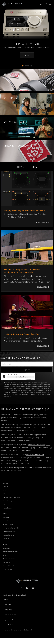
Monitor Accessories (9, 559)
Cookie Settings (7, 508)
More (27, 55)
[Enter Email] (27, 364)
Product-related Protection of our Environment (18, 630)
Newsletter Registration (10, 501)
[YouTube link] (33, 588)
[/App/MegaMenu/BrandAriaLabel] (12, 4)
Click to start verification (20, 377)
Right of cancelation (10, 620)
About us (5, 486)
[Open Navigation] (50, 4)
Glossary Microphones (9, 531)
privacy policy (7, 396)
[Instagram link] (27, 588)
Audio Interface (7, 569)
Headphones (6, 562)
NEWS (4, 490)
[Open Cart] (45, 3)
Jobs (4, 504)
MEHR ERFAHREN (41, 222)
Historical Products (8, 566)
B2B (4, 494)
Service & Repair (8, 524)
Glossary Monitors (8, 535)
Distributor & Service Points (11, 528)
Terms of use (7, 604)
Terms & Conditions (10, 615)
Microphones (7, 548)
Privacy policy (8, 610)
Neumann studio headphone (39, 444)
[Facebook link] (21, 588)
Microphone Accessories (10, 552)
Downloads (6, 517)
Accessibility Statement (11, 625)
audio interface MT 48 (35, 454)
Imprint (6, 599)
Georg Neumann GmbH (19, 595)
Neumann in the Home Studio (11, 497)
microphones (19, 467)
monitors (28, 467)
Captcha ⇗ (30, 379)
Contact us (6, 538)
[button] (41, 4)
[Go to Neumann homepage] (27, 580)
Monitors (5, 555)
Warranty (5, 521)
